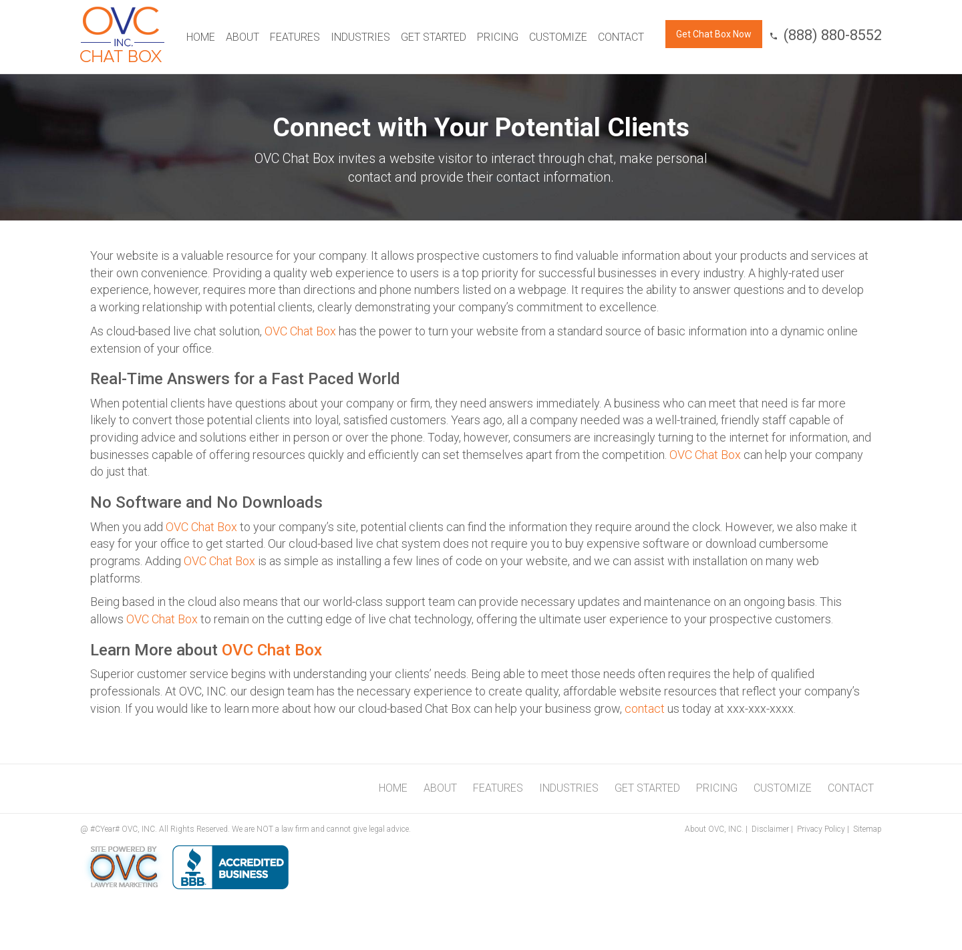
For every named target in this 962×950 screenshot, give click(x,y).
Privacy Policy (821, 829)
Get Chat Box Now (714, 34)
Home (200, 37)
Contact (621, 37)
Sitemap (867, 829)
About (242, 37)
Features (295, 37)
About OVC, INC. (714, 829)
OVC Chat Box (300, 331)
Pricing (497, 37)
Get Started (433, 37)
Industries (360, 37)
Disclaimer (770, 829)
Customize (558, 37)
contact (645, 708)
